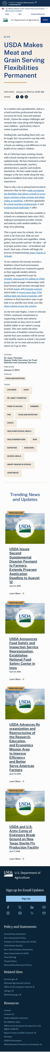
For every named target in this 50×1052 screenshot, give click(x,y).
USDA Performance (12, 1040)
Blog (20, 14)
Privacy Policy (10, 961)
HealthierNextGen (16, 439)
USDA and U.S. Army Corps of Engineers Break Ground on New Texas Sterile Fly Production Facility (24, 837)
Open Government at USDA (16, 953)
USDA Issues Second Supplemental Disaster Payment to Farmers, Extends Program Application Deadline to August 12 (24, 565)
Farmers (34, 406)
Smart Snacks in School (19, 464)
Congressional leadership (17, 207)
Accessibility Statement (15, 934)
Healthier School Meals (19, 431)
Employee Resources (38, 14)
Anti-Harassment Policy (15, 938)
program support (33, 289)
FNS (9, 415)
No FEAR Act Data (12, 1022)
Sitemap (8, 1036)
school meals (14, 456)
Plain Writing (10, 957)
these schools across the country (20, 306)
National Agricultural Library (17, 983)
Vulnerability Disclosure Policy (18, 965)
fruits (10, 423)
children (11, 390)
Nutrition (12, 448)
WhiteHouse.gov (12, 994)
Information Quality (13, 945)
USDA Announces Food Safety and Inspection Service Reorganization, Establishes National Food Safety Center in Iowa (23, 653)
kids (35, 439)
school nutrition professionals (23, 204)
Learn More (15, 593)
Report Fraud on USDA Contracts (20, 1032)
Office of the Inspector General (19, 986)
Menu (45, 20)
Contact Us (9, 1014)
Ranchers (29, 448)
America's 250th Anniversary (27, 2)
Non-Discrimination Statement (18, 949)
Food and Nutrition (15, 378)
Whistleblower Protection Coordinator (23, 1044)
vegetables (13, 473)
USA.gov (9, 990)
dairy (26, 390)
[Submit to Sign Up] (26, 899)
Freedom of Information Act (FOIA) (20, 941)
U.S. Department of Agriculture (25, 20)
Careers (7, 1010)
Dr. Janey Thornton (16, 398)
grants (17, 289)
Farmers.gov (11, 979)
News (7, 14)
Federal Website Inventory (16, 1018)
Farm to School (15, 406)
